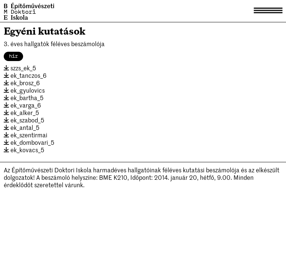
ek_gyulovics (24, 90)
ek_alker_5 (21, 112)
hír (13, 56)
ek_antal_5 (21, 127)
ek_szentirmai (25, 135)
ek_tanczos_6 (25, 75)
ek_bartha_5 (24, 97)
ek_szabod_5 (24, 120)
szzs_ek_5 (20, 68)
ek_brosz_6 (22, 83)
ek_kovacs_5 (24, 150)
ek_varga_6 (22, 105)
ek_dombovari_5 (29, 142)
